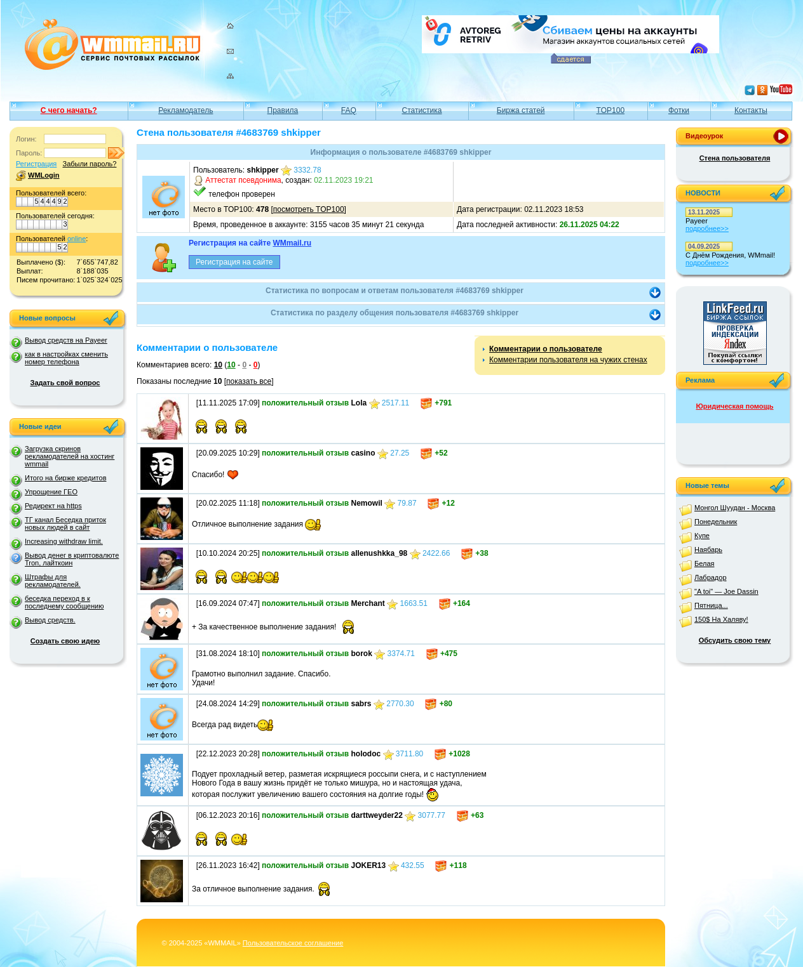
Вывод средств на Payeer (66, 340)
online (76, 238)
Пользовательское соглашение (293, 943)
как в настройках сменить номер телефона (66, 357)
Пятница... (711, 605)
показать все (248, 381)
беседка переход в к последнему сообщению (64, 602)
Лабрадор (710, 577)
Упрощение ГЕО (51, 492)
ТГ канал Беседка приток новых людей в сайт (65, 523)
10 (218, 364)
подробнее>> (707, 228)
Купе (702, 535)
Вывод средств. (50, 620)
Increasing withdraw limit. (64, 541)
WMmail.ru (292, 243)
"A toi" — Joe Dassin (726, 591)
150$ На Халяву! (721, 619)
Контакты (750, 110)
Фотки (678, 110)
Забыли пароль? (89, 164)
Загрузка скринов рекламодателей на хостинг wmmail (69, 456)
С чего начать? (69, 110)
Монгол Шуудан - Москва (734, 507)
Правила (283, 110)
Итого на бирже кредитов (65, 478)
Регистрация (36, 164)
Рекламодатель (185, 110)
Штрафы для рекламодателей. (53, 580)
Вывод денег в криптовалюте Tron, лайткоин (72, 559)
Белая (704, 563)
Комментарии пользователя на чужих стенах (568, 359)
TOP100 (610, 110)
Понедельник (715, 521)
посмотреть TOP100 (308, 209)
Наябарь (708, 549)
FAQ (348, 110)
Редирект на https (53, 506)
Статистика (422, 110)
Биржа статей (521, 110)
